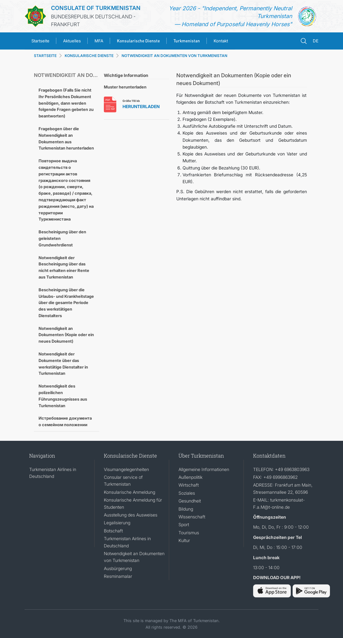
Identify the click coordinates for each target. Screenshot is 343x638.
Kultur (184, 540)
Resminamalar (118, 576)
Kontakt (221, 40)
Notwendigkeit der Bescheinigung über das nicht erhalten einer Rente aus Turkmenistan (64, 267)
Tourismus (188, 532)
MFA (99, 40)
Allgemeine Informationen (203, 469)
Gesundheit (189, 500)
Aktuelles (72, 40)
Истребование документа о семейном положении (65, 421)
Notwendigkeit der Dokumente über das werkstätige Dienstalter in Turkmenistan (63, 363)
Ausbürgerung (118, 568)
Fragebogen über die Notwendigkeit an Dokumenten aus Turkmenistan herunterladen (66, 138)
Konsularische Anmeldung (129, 492)
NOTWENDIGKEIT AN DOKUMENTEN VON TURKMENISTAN (174, 55)
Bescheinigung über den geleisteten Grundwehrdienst (62, 238)
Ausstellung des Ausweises (130, 514)
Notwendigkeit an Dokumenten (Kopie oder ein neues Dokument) (66, 335)
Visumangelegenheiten (126, 469)
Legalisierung (117, 522)
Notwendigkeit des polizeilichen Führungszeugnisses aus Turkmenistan (63, 395)
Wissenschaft (191, 516)
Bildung (185, 509)
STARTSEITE (45, 55)
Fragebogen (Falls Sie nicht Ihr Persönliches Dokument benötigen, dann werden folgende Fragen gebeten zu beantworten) (66, 103)
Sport (183, 524)
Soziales (186, 493)
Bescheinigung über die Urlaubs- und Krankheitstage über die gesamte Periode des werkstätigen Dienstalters (66, 302)
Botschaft (113, 530)
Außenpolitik (190, 477)
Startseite (40, 40)
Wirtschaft (188, 485)
